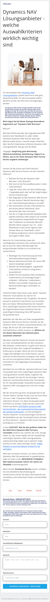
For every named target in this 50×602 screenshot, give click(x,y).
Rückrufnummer (8, 573)
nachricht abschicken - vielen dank (25, 586)
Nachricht (6, 555)
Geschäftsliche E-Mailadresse (13, 543)
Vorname (6, 519)
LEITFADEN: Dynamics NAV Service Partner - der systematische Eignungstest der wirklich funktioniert (24, 409)
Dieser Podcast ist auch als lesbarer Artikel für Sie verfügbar (23, 446)
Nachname (6, 531)
